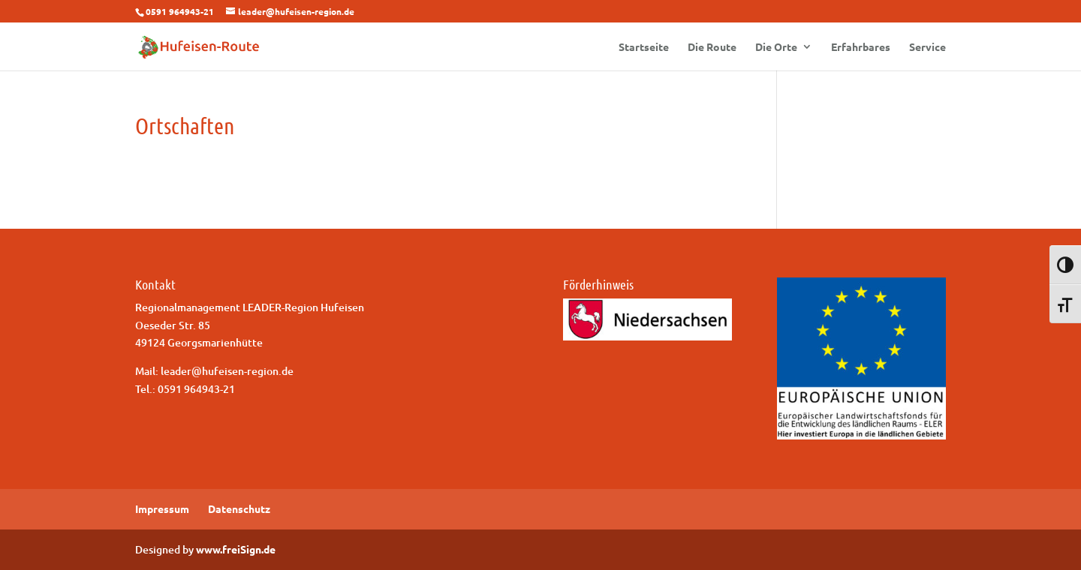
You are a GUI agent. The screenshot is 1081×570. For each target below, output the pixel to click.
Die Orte (776, 47)
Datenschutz (239, 508)
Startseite (644, 47)
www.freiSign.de (236, 549)
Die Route (712, 47)
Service (927, 47)
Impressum (162, 508)
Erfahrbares (860, 47)
